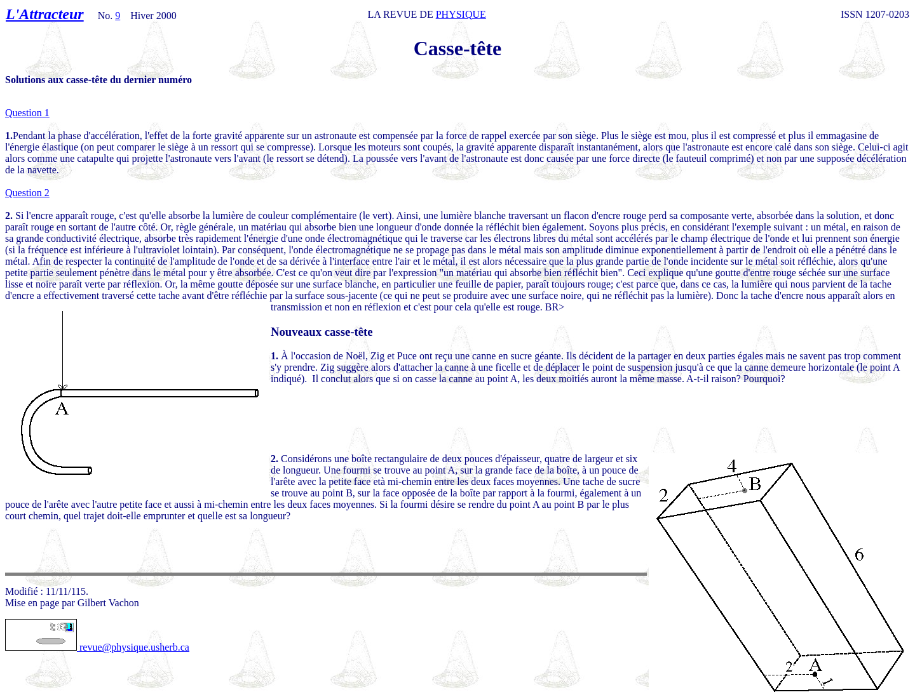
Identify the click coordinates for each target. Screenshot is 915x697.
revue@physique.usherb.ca (97, 647)
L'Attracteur (45, 14)
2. (274, 458)
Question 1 (27, 112)
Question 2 (27, 192)
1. (274, 355)
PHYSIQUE (461, 14)
